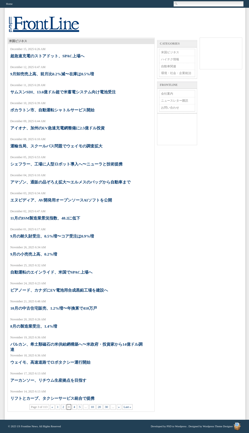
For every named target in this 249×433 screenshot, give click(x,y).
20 (99, 407)
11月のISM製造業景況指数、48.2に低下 (45, 218)
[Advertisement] (177, 129)
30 (106, 407)
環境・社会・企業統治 (176, 73)
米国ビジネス (170, 52)
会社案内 (167, 93)
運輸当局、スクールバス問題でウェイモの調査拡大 (56, 146)
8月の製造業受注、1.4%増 (33, 326)
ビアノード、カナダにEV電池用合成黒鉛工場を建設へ (59, 290)
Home (9, 3)
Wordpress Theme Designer (218, 426)
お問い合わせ (170, 107)
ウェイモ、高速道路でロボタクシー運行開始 (50, 362)
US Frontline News (49, 27)
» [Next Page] (119, 407)
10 (92, 407)
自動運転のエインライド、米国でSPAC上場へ (51, 272)
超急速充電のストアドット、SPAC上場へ (47, 56)
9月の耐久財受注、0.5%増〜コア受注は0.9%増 (52, 236)
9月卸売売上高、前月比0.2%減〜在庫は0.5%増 (52, 74)
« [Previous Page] (52, 407)
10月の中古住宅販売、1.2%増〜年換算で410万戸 (53, 308)
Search (176, 4)
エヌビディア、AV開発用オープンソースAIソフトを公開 (61, 200)
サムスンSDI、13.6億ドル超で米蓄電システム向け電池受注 (63, 92)
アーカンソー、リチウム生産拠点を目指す (48, 380)
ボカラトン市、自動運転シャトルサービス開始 (52, 110)
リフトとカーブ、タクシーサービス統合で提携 (52, 398)
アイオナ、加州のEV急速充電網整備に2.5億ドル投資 (57, 128)
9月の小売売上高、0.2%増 (33, 254)
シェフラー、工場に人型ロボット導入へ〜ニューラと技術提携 (66, 164)
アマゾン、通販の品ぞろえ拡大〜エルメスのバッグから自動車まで (70, 182)
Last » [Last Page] (127, 407)
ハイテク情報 (170, 59)
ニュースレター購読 (174, 100)
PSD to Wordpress (176, 426)
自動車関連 (168, 66)
